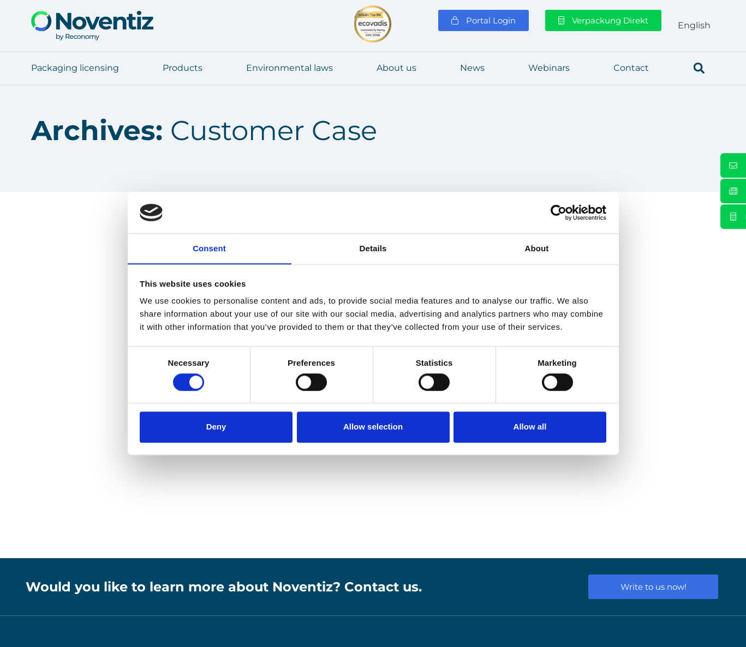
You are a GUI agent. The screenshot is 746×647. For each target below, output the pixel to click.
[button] (699, 68)
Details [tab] (373, 248)
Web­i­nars (549, 68)
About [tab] (537, 248)
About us (396, 68)
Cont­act (631, 68)
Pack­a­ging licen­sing (75, 68)
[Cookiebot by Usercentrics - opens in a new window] (558, 212)
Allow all (530, 427)
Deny (216, 427)
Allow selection (373, 427)
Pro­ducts (182, 68)
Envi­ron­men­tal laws (289, 68)
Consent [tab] (209, 248)
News (472, 68)
